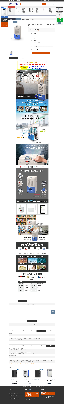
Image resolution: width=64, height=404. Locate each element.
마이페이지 (49, 0)
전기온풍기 (37, 8)
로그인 (38, 0)
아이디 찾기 (50, 11)
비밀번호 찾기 (50, 12)
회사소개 (24, 386)
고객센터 (45, 0)
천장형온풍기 (37, 11)
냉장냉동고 (44, 10)
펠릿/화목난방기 (31, 11)
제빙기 (43, 9)
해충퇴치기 (23, 11)
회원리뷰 (23, 330)
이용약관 (27, 386)
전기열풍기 (30, 10)
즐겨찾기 (54, 0)
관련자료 (32, 330)
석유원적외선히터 (31, 8)
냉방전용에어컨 (17, 11)
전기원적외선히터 (31, 9)
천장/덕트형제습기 (11, 10)
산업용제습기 (10, 8)
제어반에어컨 (17, 10)
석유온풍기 (37, 9)
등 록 (53, 311)
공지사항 (50, 8)
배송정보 (41, 330)
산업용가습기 (23, 8)
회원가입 (42, 0)
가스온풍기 (37, 10)
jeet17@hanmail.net (18, 393)
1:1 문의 (50, 9)
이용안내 (30, 386)
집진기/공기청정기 (24, 9)
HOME (21, 386)
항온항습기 (10, 11)
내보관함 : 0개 (59, 9)
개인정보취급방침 (34, 386)
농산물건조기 (44, 8)
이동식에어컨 (17, 8)
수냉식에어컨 (17, 9)
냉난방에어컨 (17, 12)
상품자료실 (50, 10)
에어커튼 (23, 10)
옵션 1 (31, 46)
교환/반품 (50, 330)
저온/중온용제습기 (11, 9)
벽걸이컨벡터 (37, 12)
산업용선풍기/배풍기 (24, 12)
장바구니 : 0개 (59, 8)
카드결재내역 (42, 386)
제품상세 (13, 330)
